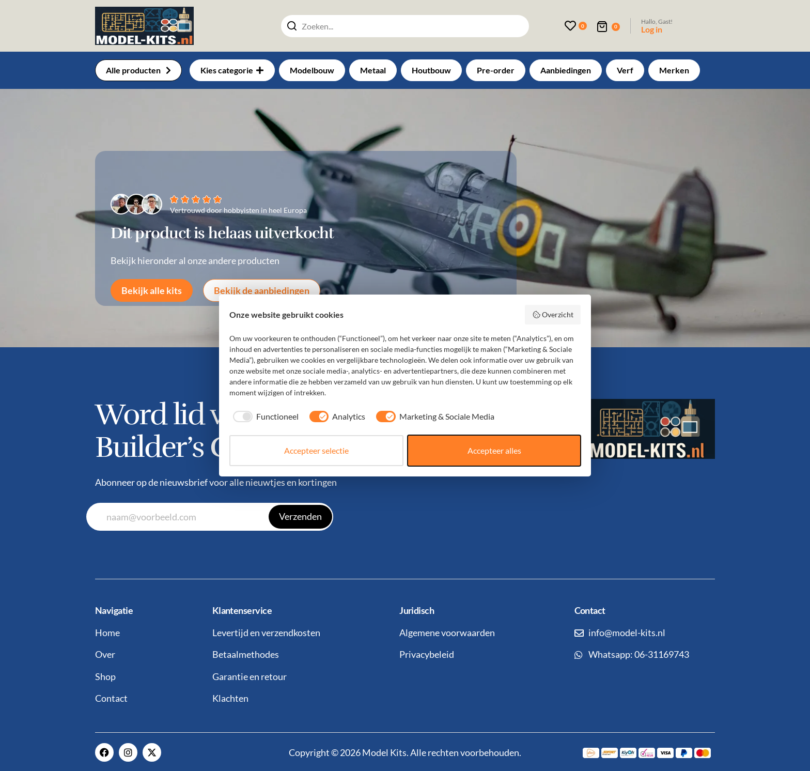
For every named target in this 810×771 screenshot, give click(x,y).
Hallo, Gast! (657, 21)
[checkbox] (264, 416)
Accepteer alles (494, 450)
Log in (651, 29)
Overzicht (553, 314)
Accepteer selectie (316, 450)
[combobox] (405, 26)
